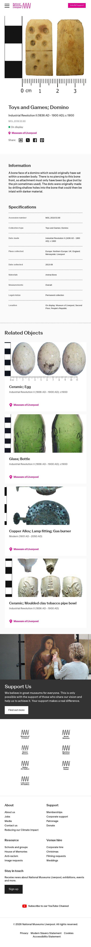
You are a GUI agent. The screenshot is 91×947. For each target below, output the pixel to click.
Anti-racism (11, 856)
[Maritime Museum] (66, 750)
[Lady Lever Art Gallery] (25, 781)
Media (8, 821)
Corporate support (57, 816)
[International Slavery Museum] (25, 750)
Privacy (24, 933)
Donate (50, 825)
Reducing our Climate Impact (21, 830)
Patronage (52, 821)
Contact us (11, 825)
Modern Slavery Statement (46, 933)
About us (10, 812)
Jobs (7, 816)
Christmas (52, 851)
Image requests (14, 860)
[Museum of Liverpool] (25, 734)
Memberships (54, 812)
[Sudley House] (66, 765)
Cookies (69, 933)
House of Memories (16, 851)
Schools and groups (16, 847)
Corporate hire (54, 847)
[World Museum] (66, 734)
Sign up (13, 889)
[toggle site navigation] (7, 5)
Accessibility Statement (47, 936)
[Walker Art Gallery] (25, 765)
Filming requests (56, 856)
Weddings (52, 860)
